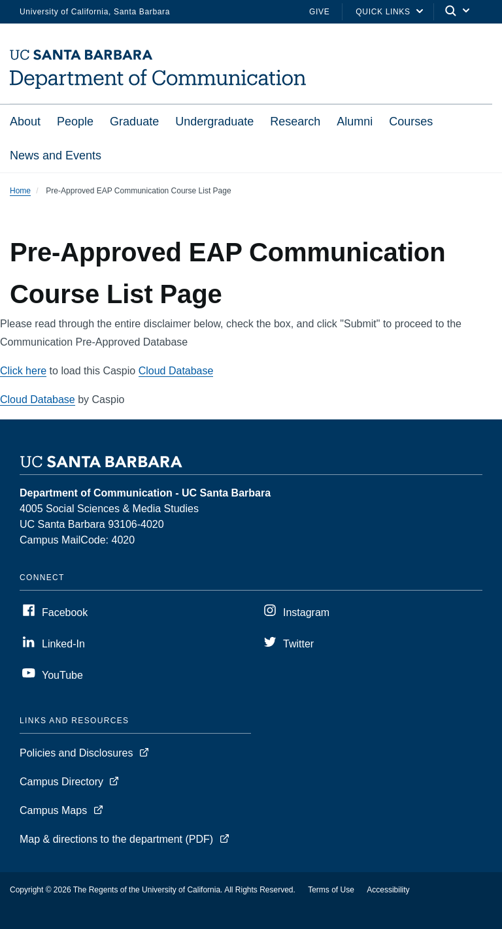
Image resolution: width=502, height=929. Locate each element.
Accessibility (388, 889)
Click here (23, 370)
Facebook (65, 612)
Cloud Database (176, 370)
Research (295, 121)
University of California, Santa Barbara (95, 11)
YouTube (62, 675)
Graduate (134, 121)
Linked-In (63, 643)
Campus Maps (53, 810)
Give (319, 11)
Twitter (298, 643)
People (75, 121)
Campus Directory (61, 781)
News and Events (55, 155)
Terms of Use (331, 889)
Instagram (306, 612)
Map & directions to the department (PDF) (116, 839)
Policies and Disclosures (76, 752)
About (25, 121)
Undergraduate (214, 121)
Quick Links (383, 11)
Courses (411, 121)
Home (20, 190)
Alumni (355, 121)
